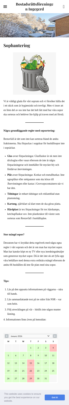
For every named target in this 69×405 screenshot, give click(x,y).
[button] (13, 401)
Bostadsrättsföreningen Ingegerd (34, 6)
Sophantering (16, 45)
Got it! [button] (55, 397)
